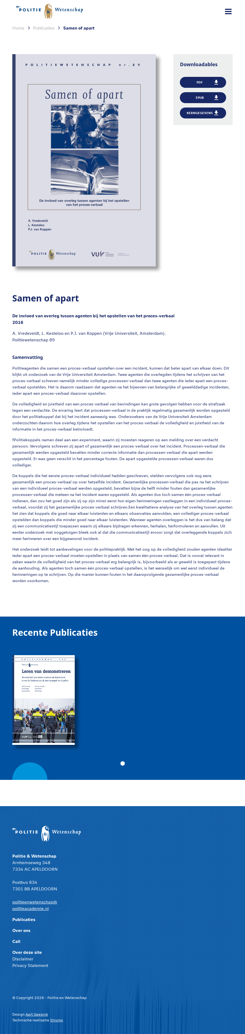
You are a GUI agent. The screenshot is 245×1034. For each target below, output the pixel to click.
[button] (227, 11)
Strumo (56, 1020)
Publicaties (23, 919)
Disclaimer (22, 959)
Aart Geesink (36, 1014)
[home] (50, 11)
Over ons (21, 930)
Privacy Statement (30, 965)
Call (16, 941)
